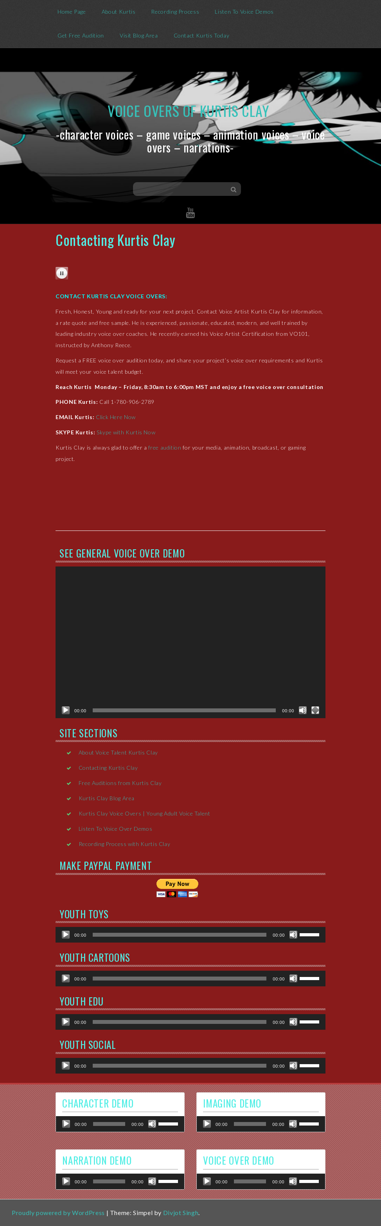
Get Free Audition (81, 35)
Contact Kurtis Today (202, 35)
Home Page (72, 11)
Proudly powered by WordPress (58, 1212)
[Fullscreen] (315, 710)
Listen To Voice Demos (244, 11)
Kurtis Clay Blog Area (107, 798)
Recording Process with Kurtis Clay (125, 844)
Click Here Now (116, 417)
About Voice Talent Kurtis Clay (118, 752)
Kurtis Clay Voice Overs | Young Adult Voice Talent (144, 813)
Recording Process (175, 11)
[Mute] (303, 710)
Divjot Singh (181, 1212)
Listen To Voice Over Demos (116, 828)
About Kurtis (119, 11)
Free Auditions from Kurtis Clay (120, 783)
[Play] (66, 710)
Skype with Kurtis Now (126, 432)
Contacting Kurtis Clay (108, 767)
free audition (164, 447)
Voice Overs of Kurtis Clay (189, 110)
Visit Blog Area (139, 35)
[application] (190, 642)
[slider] (180, 935)
